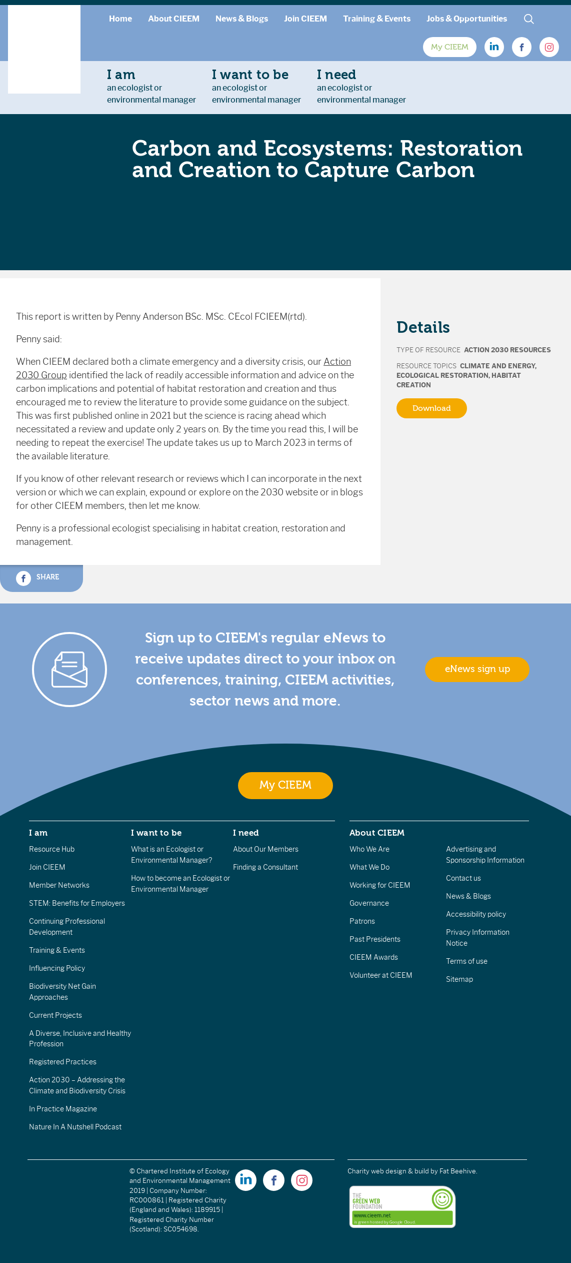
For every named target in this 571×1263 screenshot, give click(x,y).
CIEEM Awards (374, 957)
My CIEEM (449, 47)
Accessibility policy (476, 914)
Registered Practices (62, 1061)
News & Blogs (242, 19)
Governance (369, 903)
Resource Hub (51, 849)
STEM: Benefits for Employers (77, 903)
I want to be (156, 833)
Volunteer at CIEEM (381, 975)
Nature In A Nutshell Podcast (75, 1126)
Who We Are (370, 849)
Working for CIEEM (380, 885)
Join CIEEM (305, 19)
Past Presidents (375, 939)
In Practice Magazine (63, 1108)
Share (37, 578)
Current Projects (55, 1015)
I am (38, 833)
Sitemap (459, 979)
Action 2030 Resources (507, 350)
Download (431, 408)
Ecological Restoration (442, 375)
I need (246, 833)
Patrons (362, 921)
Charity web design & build (388, 1171)
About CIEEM (174, 19)
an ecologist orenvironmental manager (151, 86)
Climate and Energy (497, 366)
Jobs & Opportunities (466, 19)
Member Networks (59, 885)
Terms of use (467, 961)
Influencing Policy (57, 968)
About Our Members (265, 849)
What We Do (370, 867)
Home (120, 19)
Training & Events (376, 19)
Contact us (463, 878)
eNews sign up (477, 669)
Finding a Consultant (265, 867)
